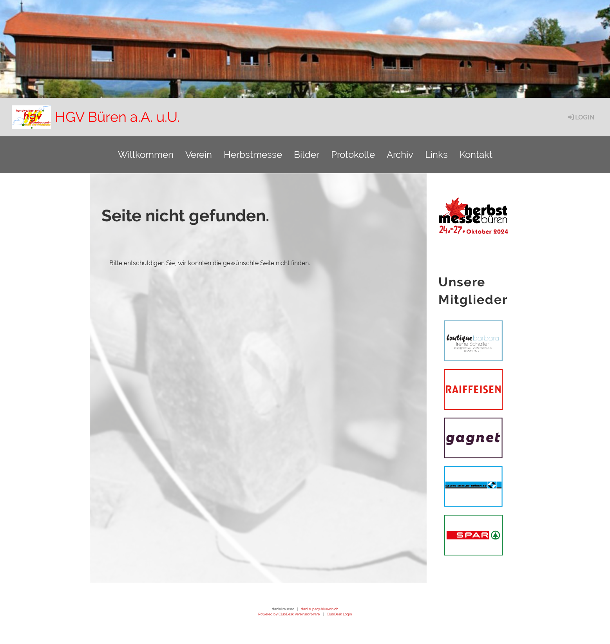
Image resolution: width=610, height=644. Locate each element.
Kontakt (476, 154)
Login (580, 117)
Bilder (306, 154)
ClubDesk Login (339, 614)
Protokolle (353, 154)
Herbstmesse (253, 154)
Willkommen (146, 154)
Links (436, 154)
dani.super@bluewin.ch (319, 609)
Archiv (400, 154)
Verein (198, 154)
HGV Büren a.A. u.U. (117, 117)
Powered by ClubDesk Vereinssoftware (289, 614)
